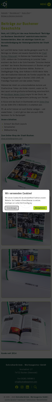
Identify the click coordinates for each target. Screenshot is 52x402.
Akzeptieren (40, 208)
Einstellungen (12, 208)
